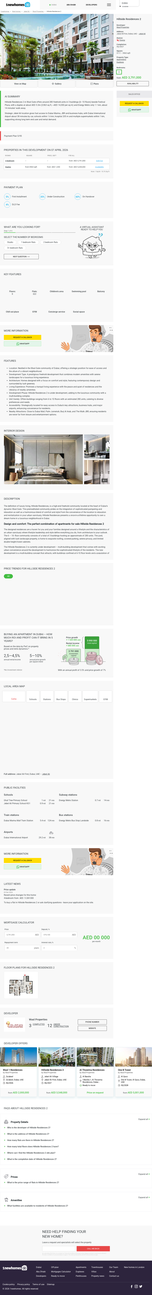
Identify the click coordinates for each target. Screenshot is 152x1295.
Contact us (114, 1276)
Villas (93, 1271)
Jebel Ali (142, 34)
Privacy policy (23, 1284)
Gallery (56, 84)
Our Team (113, 1267)
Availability (132, 84)
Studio (10, 242)
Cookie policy (9, 1284)
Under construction (61, 1025)
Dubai (54, 5)
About (112, 1271)
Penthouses (81, 1276)
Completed (39, 1024)
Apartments (121, 59)
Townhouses (97, 1267)
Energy (122, 40)
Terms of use (38, 1284)
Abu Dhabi (71, 5)
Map (18, 84)
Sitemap (50, 1284)
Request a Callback (22, 337)
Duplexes (120, 62)
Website (92, 1028)
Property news (97, 1276)
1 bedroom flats (28, 242)
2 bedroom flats (50, 242)
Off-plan (55, 1267)
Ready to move (58, 1276)
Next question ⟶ (21, 257)
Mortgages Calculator (61, 1271)
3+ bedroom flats (15, 248)
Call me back (93, 1249)
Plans (95, 84)
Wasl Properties (123, 27)
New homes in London (134, 1267)
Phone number (92, 1022)
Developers (91, 5)
